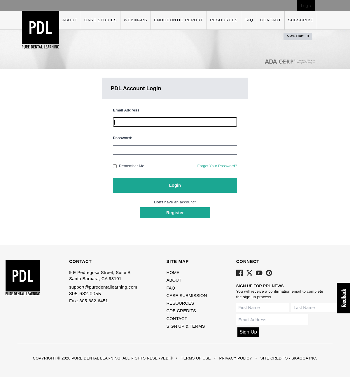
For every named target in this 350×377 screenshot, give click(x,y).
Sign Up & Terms (185, 326)
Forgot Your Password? (217, 166)
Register (175, 212)
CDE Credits (181, 310)
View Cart (298, 36)
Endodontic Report (178, 20)
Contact (270, 20)
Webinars (135, 20)
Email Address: (127, 110)
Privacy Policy (235, 358)
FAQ (249, 20)
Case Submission (186, 295)
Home (172, 272)
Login (306, 6)
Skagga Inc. (304, 358)
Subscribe (301, 20)
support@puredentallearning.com (103, 287)
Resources (224, 20)
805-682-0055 (85, 293)
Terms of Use (196, 358)
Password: (122, 138)
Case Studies (100, 20)
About (70, 20)
